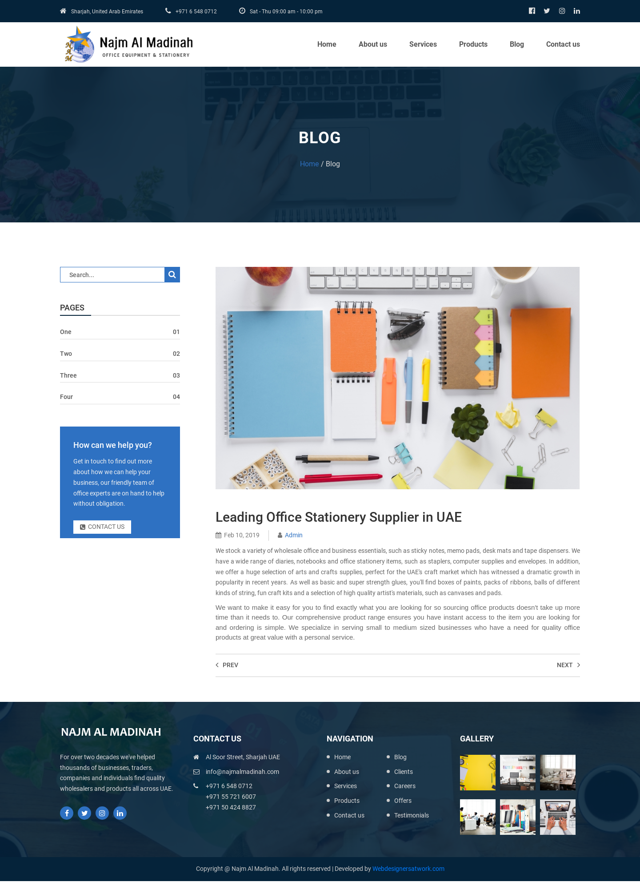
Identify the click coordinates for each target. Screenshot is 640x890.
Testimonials (411, 815)
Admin (294, 535)
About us (373, 44)
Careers (405, 785)
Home (326, 44)
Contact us (563, 44)
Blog (517, 44)
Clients (403, 771)
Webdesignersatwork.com (408, 868)
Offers (403, 800)
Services (423, 44)
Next (568, 665)
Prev (227, 665)
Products (473, 44)
